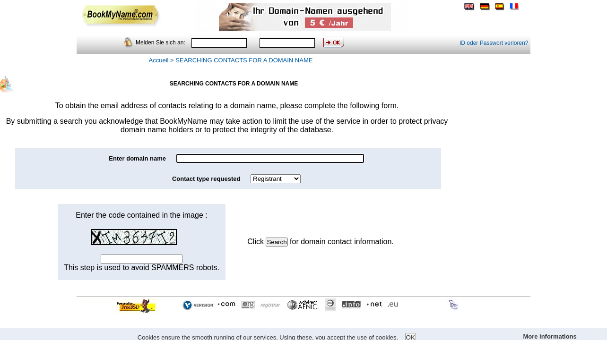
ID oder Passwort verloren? (494, 43)
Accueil (159, 60)
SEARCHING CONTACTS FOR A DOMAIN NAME (243, 60)
